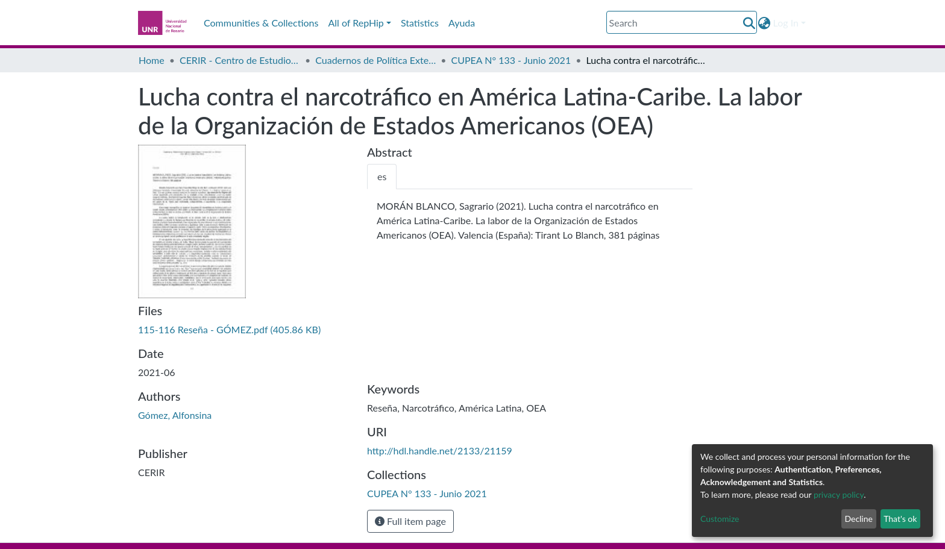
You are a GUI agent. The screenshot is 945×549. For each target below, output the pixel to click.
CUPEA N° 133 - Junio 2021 (511, 60)
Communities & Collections (261, 22)
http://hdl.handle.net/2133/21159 (439, 450)
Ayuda (461, 22)
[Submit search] (749, 23)
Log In (786, 22)
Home (152, 60)
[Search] (681, 22)
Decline (858, 518)
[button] (764, 23)
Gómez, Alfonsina (175, 415)
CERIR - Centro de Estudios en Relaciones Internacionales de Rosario (240, 60)
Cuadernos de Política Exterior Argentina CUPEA (375, 60)
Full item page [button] (410, 521)
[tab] (382, 176)
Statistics (420, 22)
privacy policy (839, 494)
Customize (719, 518)
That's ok (900, 518)
